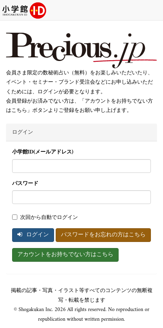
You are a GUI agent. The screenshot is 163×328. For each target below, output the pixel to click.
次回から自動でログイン (45, 217)
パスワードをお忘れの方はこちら (103, 235)
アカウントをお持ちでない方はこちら (65, 255)
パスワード (25, 183)
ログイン (33, 235)
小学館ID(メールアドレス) (42, 152)
